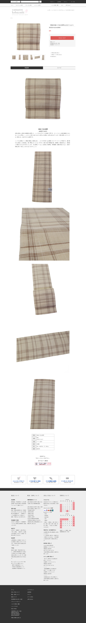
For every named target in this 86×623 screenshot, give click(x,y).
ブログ (61, 5)
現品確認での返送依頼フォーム (18, 568)
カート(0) (72, 1)
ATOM (15, 608)
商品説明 (27, 67)
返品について (52, 41)
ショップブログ (14, 606)
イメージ (59, 67)
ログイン (64, 1)
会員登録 (58, 1)
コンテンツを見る (37, 5)
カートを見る (30, 596)
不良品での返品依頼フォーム (18, 566)
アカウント (52, 1)
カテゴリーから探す (18, 5)
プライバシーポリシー (16, 601)
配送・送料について (15, 594)
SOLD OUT (62, 38)
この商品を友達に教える (54, 52)
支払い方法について (15, 592)
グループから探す (28, 5)
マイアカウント (30, 589)
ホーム (12, 5)
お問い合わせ (67, 5)
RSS (12, 608)
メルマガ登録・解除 (54, 5)
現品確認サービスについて (55, 44)
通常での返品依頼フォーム (17, 565)
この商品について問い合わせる (55, 54)
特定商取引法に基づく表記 (55, 43)
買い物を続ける (52, 56)
